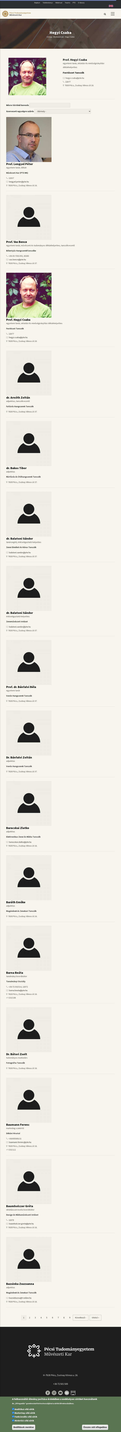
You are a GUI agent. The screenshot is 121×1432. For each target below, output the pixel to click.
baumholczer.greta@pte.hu (21, 1223)
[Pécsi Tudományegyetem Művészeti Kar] (16, 16)
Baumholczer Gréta (19, 1206)
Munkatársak (58, 37)
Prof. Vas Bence (16, 242)
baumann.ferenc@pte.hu (20, 1142)
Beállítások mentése (23, 1427)
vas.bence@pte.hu (17, 259)
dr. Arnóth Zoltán (18, 397)
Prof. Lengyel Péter (20, 164)
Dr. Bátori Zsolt (16, 1054)
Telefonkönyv (48, 3)
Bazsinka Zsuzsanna (20, 1284)
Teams (67, 3)
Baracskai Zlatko (17, 828)
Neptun (37, 3)
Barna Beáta (14, 972)
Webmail (58, 3)
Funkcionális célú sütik (26, 1416)
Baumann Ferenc (17, 1124)
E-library (81, 3)
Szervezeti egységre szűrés (20, 111)
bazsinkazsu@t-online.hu (20, 1298)
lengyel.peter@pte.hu (19, 181)
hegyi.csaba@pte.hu (18, 337)
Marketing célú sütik (25, 1413)
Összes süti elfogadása (95, 1427)
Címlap (49, 37)
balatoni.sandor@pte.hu (20, 552)
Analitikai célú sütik (24, 1409)
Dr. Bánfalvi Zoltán (19, 757)
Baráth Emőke (15, 902)
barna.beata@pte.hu (18, 990)
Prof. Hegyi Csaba (18, 319)
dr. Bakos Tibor (16, 468)
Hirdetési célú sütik (24, 1420)
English (110, 6)
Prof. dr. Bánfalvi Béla (21, 687)
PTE (74, 3)
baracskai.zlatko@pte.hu (20, 842)
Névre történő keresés (17, 105)
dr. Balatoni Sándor (19, 538)
